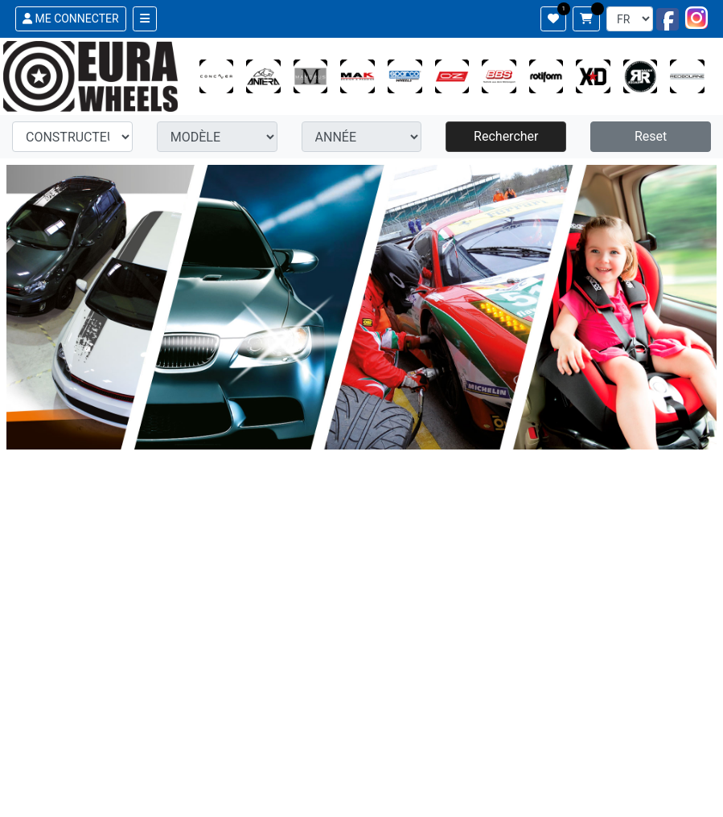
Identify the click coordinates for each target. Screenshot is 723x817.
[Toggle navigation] (145, 18)
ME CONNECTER (71, 18)
